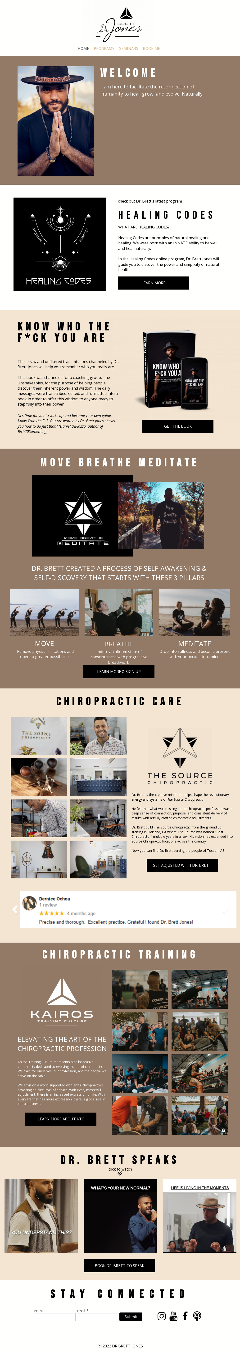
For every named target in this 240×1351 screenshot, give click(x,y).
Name (39, 1310)
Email (83, 1310)
